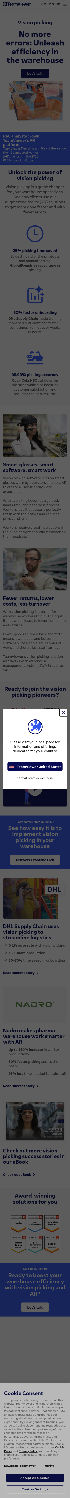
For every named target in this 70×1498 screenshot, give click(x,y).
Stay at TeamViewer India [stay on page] (35, 778)
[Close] (63, 712)
